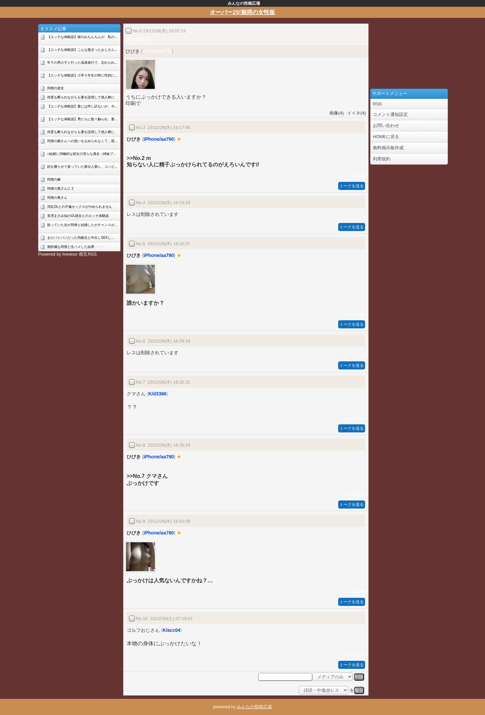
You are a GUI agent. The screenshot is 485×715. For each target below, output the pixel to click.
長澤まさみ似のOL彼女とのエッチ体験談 (78, 216)
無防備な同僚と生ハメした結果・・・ (75, 247)
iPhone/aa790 (157, 51)
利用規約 (381, 158)
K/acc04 (172, 630)
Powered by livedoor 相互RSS (67, 254)
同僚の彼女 (55, 88)
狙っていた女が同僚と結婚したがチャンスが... (82, 225)
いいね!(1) (355, 314)
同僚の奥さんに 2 (60, 188)
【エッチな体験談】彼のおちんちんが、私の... (82, 37)
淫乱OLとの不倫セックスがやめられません (79, 206)
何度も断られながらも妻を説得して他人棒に (81, 97)
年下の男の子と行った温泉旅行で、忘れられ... (82, 62)
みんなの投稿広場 (254, 706)
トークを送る (352, 186)
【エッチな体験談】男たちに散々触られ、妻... (82, 119)
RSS (377, 103)
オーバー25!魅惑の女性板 (243, 12)
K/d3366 (158, 393)
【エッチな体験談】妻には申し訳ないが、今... (82, 106)
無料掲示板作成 (388, 147)
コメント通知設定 (390, 114)
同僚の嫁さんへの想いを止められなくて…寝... (82, 141)
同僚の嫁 (54, 179)
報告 (359, 690)
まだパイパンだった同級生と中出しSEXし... (80, 237)
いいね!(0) (355, 175)
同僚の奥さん (57, 197)
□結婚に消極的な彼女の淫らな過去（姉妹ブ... (81, 154)
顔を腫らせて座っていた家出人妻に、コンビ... (82, 166)
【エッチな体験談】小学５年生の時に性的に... (82, 75)
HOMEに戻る (386, 136)
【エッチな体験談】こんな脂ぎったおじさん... (82, 50)
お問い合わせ (386, 125)
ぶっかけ (137, 39)
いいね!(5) (355, 591)
